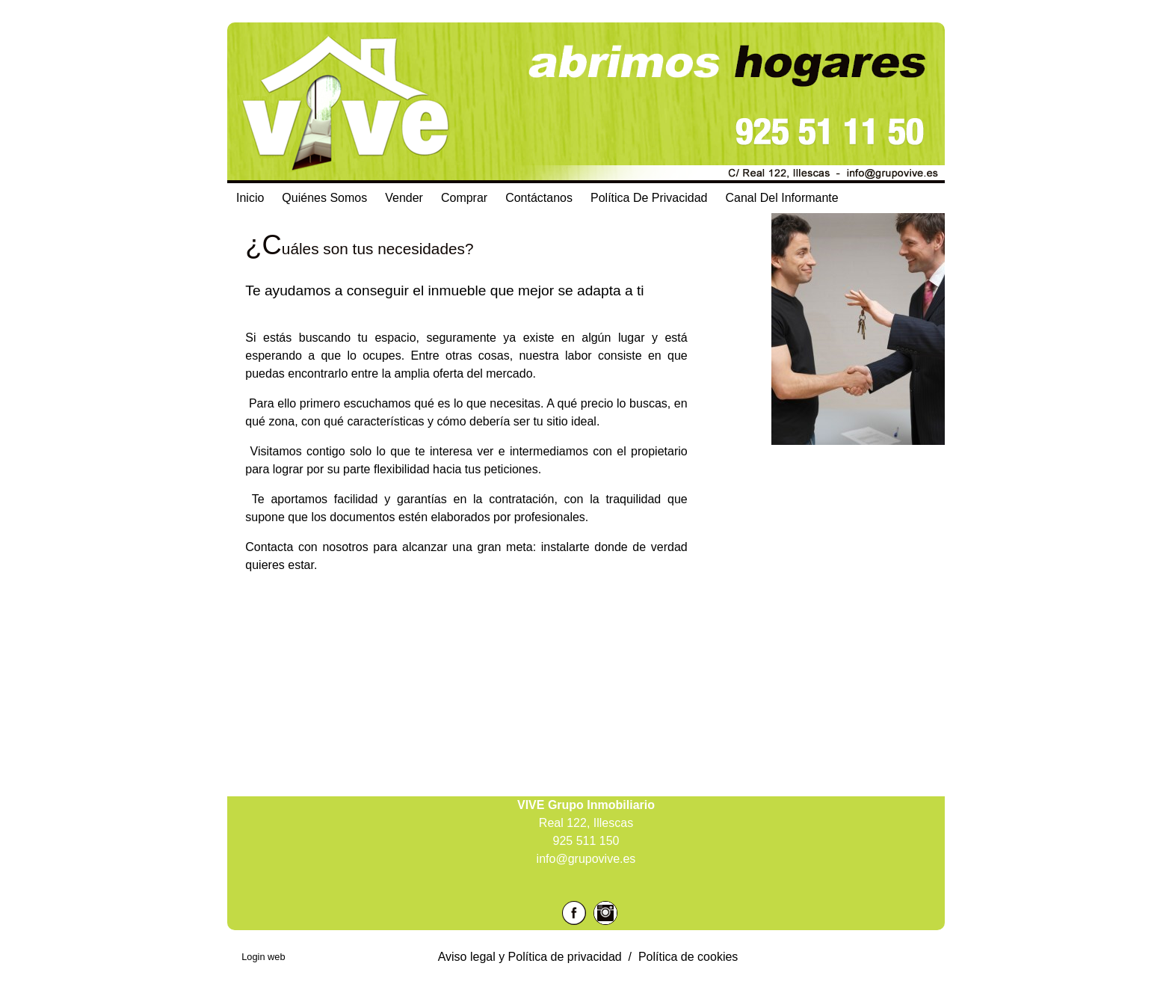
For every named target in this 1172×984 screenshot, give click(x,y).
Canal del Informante (782, 197)
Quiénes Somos (324, 197)
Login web (263, 956)
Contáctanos (539, 197)
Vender (404, 197)
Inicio (250, 197)
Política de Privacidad (649, 197)
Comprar (464, 197)
